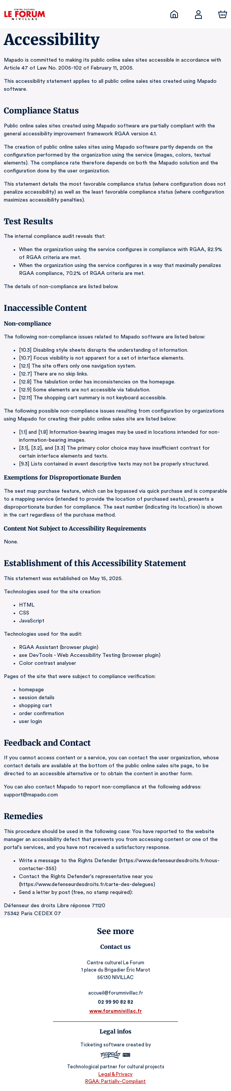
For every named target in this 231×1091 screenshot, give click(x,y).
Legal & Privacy (115, 1074)
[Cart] (222, 14)
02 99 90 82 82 (115, 1002)
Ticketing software (103, 1045)
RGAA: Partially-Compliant (115, 1081)
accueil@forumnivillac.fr (115, 993)
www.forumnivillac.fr (115, 1011)
